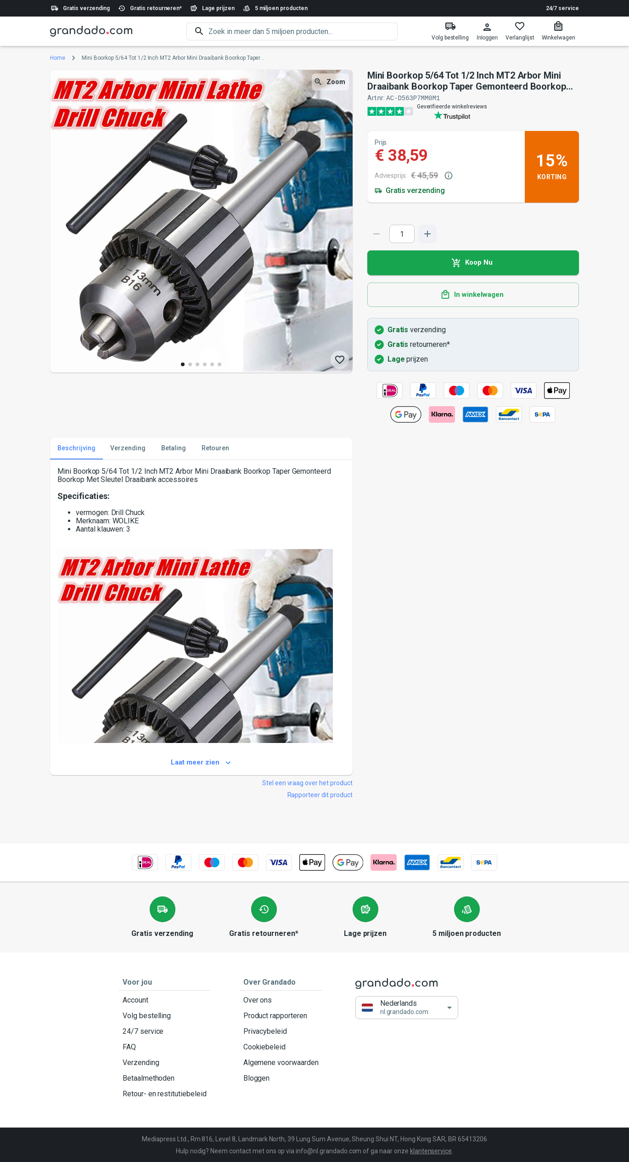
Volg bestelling (164, 1015)
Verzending (164, 1062)
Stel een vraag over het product (307, 782)
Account (164, 1000)
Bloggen (281, 1078)
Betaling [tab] (173, 448)
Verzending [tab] (128, 448)
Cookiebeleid (281, 1046)
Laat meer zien (201, 762)
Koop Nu (473, 262)
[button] (406, 1007)
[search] (303, 31)
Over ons (281, 1000)
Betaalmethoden (164, 1078)
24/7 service (562, 8)
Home (57, 58)
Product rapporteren (281, 1015)
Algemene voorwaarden (281, 1062)
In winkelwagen (473, 294)
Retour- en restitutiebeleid (164, 1093)
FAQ (164, 1046)
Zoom (330, 82)
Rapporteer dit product (320, 794)
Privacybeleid (281, 1031)
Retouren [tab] (215, 448)
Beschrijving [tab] (76, 448)
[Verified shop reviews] (473, 110)
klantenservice (431, 1150)
